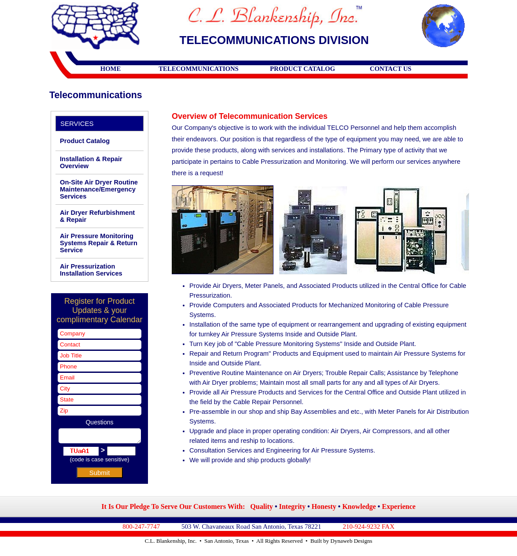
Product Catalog (85, 140)
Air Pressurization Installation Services (91, 270)
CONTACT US (390, 68)
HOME (110, 68)
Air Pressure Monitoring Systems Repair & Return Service (98, 243)
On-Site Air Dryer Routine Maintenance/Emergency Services (99, 189)
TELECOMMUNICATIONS (198, 68)
